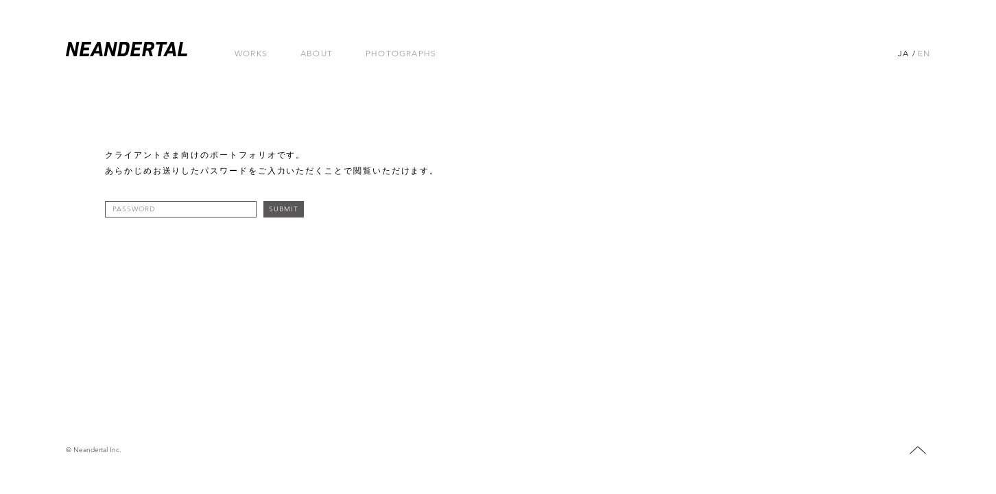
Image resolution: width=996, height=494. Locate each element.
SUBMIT (283, 208)
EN (924, 53)
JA (903, 53)
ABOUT (316, 53)
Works (251, 53)
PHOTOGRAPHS (401, 53)
